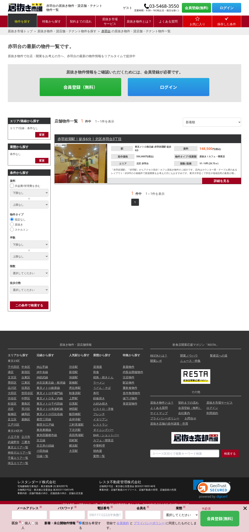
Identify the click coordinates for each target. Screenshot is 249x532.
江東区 (25, 382)
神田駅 (73, 409)
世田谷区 (27, 393)
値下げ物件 (130, 398)
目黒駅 (73, 403)
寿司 (96, 393)
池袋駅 (73, 377)
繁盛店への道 (218, 355)
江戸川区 (13, 424)
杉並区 (12, 403)
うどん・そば (102, 388)
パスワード (67, 508)
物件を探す (22, 21)
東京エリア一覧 (18, 447)
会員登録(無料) (196, 7)
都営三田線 (44, 419)
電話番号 (105, 508)
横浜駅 (73, 445)
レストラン (100, 424)
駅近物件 (128, 382)
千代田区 (13, 367)
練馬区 (25, 414)
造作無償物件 (131, 393)
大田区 (12, 393)
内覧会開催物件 (133, 372)
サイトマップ (159, 413)
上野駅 (73, 398)
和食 (96, 372)
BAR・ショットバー (106, 435)
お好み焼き (100, 403)
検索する (230, 453)
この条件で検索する (29, 305)
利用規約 (212, 413)
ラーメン (99, 382)
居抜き (19, 224)
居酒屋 (97, 367)
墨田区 (12, 382)
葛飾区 (25, 419)
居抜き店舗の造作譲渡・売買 (169, 423)
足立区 (12, 419)
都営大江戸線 (45, 424)
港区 (11, 372)
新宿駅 (73, 372)
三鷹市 (25, 442)
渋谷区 (12, 398)
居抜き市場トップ (20, 31)
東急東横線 (44, 430)
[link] (211, 489)
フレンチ (99, 414)
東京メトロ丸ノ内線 (50, 398)
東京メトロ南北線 (144, 146)
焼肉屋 (97, 451)
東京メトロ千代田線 (50, 403)
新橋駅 (73, 382)
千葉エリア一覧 (18, 458)
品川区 (12, 388)
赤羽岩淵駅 (160, 146)
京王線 (41, 440)
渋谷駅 (73, 367)
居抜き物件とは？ (139, 21)
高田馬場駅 (76, 435)
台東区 (25, 377)
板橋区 (12, 414)
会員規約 (123, 523)
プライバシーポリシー (164, 418)
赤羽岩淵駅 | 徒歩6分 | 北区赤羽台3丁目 (90, 138)
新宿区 (25, 372)
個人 (28, 523)
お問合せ (190, 418)
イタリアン (100, 419)
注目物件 (128, 377)
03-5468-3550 (164, 6)
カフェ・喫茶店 (217, 156)
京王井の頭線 (45, 445)
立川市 (25, 437)
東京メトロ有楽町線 (50, 409)
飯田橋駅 (75, 414)
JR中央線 (42, 372)
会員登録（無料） (80, 87)
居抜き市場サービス (110, 21)
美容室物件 (130, 403)
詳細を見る (221, 181)
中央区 (25, 367)
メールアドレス (29, 508)
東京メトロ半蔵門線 (50, 393)
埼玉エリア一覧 (18, 463)
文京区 (12, 377)
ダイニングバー (103, 430)
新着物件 (128, 367)
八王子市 (13, 437)
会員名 (143, 508)
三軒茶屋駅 (76, 424)
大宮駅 (73, 451)
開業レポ (156, 361)
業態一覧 (99, 456)
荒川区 (25, 409)
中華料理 (99, 445)
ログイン (227, 7)
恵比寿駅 (75, 388)
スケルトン (21, 229)
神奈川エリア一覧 (19, 452)
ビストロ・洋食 (103, 409)
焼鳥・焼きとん (103, 377)
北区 (139, 163)
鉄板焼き (99, 398)
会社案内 (184, 413)
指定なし (20, 219)
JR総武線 (42, 377)
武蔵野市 (13, 442)
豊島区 (25, 403)
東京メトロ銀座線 (48, 388)
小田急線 (42, 451)
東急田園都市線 (47, 435)
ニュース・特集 (190, 361)
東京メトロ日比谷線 (50, 414)
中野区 (25, 398)
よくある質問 (168, 21)
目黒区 (25, 388)
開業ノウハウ (189, 355)
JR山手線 (42, 367)
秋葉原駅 (75, 393)
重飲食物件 (130, 388)
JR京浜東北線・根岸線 (51, 382)
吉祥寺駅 (75, 419)
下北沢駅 (75, 430)
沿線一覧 (42, 456)
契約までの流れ (81, 21)
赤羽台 (106, 31)
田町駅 (73, 440)
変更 (42, 134)
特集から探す (51, 21)
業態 (181, 508)
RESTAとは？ (158, 355)
